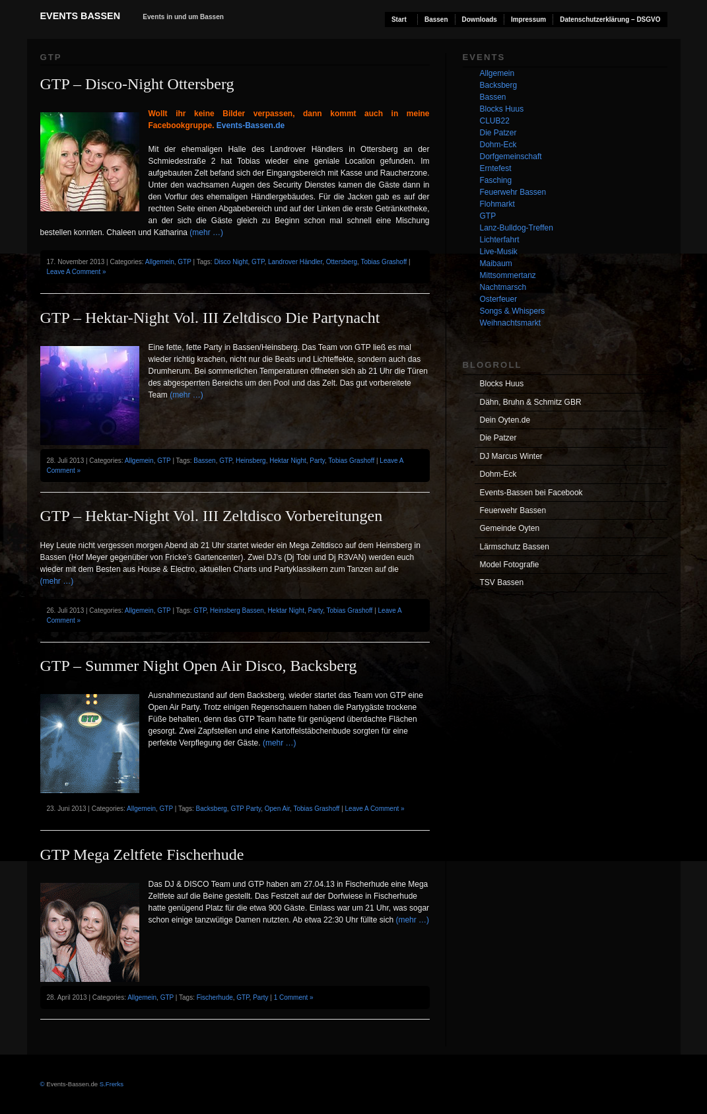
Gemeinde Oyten (510, 528)
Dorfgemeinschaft (511, 156)
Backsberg (211, 808)
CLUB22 (495, 120)
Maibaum (496, 263)
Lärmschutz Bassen (514, 546)
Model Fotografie (509, 564)
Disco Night (231, 261)
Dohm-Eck (498, 144)
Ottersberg (341, 261)
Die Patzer (498, 132)
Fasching (496, 180)
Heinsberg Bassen (237, 610)
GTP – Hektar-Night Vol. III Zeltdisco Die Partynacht (210, 317)
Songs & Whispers (512, 311)
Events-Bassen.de (251, 125)
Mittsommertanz (508, 275)
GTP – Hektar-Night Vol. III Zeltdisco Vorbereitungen (211, 515)
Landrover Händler (295, 261)
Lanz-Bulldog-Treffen (516, 227)
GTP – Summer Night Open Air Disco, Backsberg (198, 665)
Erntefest (496, 168)
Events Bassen (80, 16)
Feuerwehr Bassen (513, 192)
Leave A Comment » (76, 271)
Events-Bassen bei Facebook (531, 492)
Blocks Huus (502, 109)
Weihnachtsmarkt (510, 323)
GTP (184, 261)
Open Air (277, 808)
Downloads (479, 19)
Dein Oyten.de (505, 420)
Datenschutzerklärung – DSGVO (610, 19)
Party (317, 460)
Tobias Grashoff (383, 261)
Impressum (528, 19)
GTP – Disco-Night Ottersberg (137, 83)
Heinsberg (251, 460)
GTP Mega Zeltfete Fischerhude (142, 854)
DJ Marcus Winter (511, 456)
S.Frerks (110, 1084)
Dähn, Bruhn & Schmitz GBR (531, 402)
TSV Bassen (502, 582)
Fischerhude (215, 997)
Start (399, 19)
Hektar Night (287, 460)
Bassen (436, 19)
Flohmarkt (497, 204)
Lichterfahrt (500, 239)
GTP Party (245, 808)
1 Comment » (294, 997)
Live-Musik (499, 251)
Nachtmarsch (503, 287)
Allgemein (159, 261)
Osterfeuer (499, 299)
